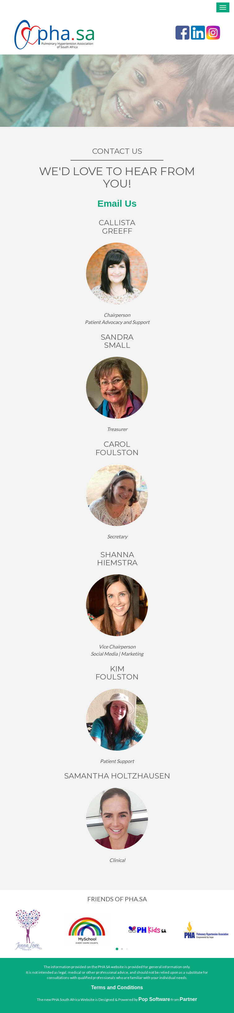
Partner (188, 999)
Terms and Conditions (117, 987)
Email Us (117, 203)
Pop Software (154, 999)
